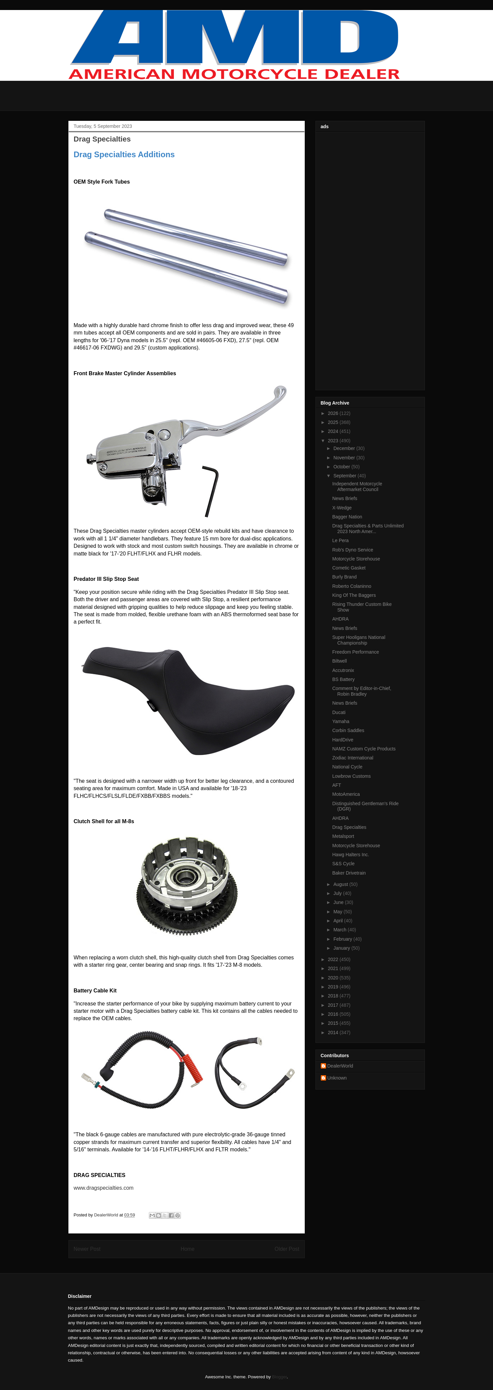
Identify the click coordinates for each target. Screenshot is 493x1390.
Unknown (337, 1078)
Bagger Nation (347, 516)
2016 (333, 1014)
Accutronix (343, 670)
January (342, 948)
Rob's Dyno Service (352, 549)
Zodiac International (352, 757)
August (341, 884)
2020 (333, 977)
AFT (336, 785)
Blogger (279, 1376)
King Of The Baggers (354, 595)
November (344, 457)
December (344, 448)
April (338, 920)
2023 (333, 440)
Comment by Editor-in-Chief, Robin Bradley (361, 691)
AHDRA (340, 619)
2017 (333, 1005)
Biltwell (339, 661)
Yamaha (340, 721)
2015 (333, 1023)
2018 (333, 995)
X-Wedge (341, 507)
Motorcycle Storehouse (356, 558)
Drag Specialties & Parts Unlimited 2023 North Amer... (368, 528)
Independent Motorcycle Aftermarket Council (357, 486)
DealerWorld (340, 1066)
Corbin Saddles (348, 730)
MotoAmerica (345, 794)
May (338, 911)
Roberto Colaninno (351, 586)
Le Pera (340, 540)
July (338, 893)
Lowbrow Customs (351, 776)
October (342, 466)
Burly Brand (344, 577)
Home (188, 1249)
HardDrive (342, 739)
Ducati (338, 712)
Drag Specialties (349, 827)
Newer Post (87, 1249)
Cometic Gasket (348, 567)
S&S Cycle (343, 863)
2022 (333, 959)
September (345, 475)
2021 (333, 968)
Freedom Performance (355, 652)
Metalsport (343, 836)
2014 (333, 1032)
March (340, 929)
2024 (333, 431)
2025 (333, 422)
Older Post (287, 1249)
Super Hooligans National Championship (358, 640)
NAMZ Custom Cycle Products (364, 748)
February (343, 939)
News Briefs (344, 498)
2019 (333, 986)
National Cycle (347, 766)
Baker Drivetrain (348, 873)
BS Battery (343, 679)
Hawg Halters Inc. (350, 854)
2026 (333, 413)
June (339, 902)
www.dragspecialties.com (104, 1188)
